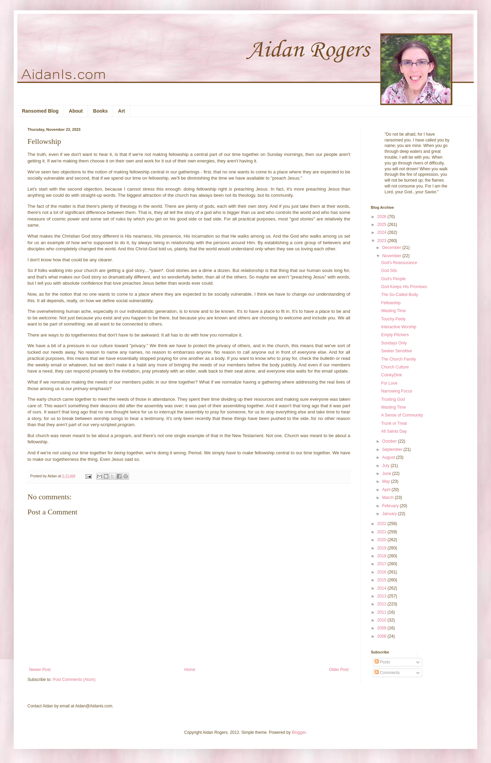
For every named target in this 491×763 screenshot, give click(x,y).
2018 (382, 556)
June (387, 473)
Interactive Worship (398, 326)
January (390, 513)
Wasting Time (393, 310)
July (386, 465)
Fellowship (391, 302)
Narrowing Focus (396, 391)
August (389, 457)
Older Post (339, 669)
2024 (382, 232)
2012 (382, 604)
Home (189, 669)
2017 (382, 563)
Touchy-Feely (393, 319)
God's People (393, 278)
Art (121, 111)
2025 (382, 224)
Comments (387, 672)
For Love (389, 383)
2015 (382, 580)
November (392, 255)
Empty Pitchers (395, 334)
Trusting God (393, 399)
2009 (382, 628)
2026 (382, 216)
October (390, 441)
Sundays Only (394, 343)
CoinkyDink (391, 375)
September (392, 449)
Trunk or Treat (394, 423)
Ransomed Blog (40, 111)
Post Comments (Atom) (74, 679)
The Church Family (398, 359)
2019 (382, 548)
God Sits (389, 270)
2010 (382, 620)
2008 (382, 636)
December (392, 247)
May (386, 481)
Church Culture (395, 367)
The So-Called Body (399, 294)
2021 (382, 531)
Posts (382, 662)
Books (100, 111)
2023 (382, 240)
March (388, 497)
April (386, 489)
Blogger (299, 732)
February (391, 505)
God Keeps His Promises (404, 286)
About (76, 111)
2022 (382, 523)
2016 (382, 572)
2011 (382, 612)
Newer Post (39, 669)
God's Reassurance (399, 262)
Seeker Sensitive (396, 351)
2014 (382, 588)
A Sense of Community (402, 415)
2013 (382, 596)
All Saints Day (394, 431)
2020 (382, 539)
